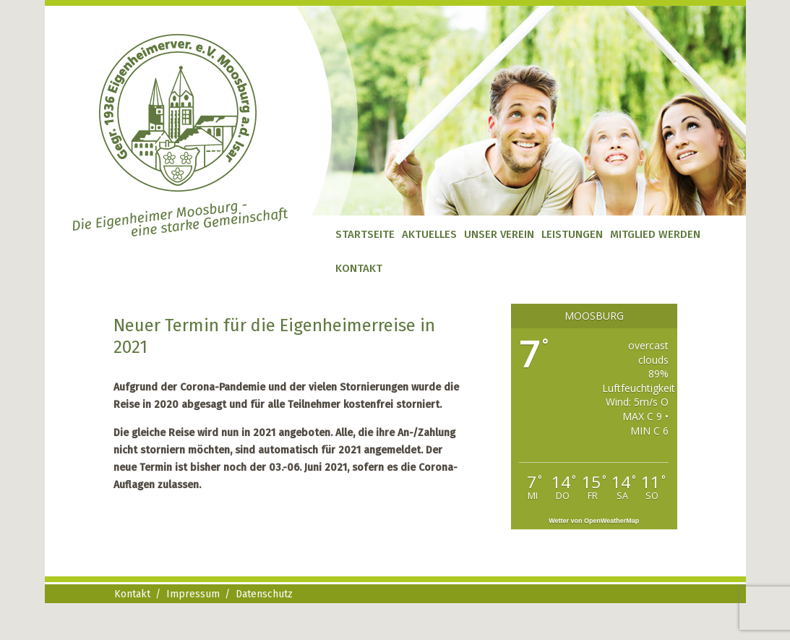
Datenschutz (264, 594)
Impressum (193, 594)
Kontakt (358, 268)
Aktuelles (429, 234)
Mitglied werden (655, 234)
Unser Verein (499, 234)
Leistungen (572, 234)
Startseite (365, 234)
